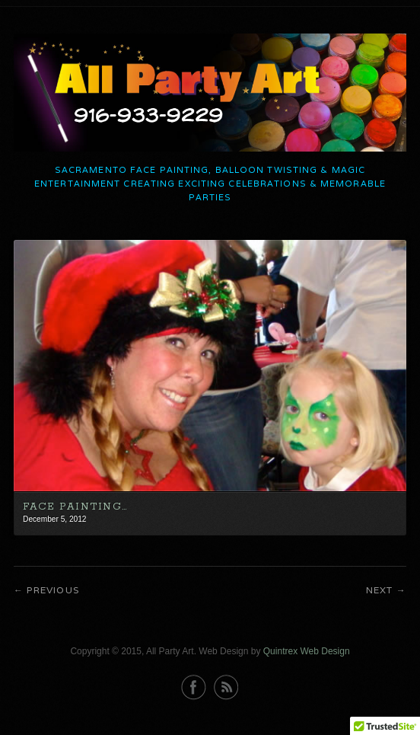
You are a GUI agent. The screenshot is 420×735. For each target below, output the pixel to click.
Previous (53, 590)
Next (379, 590)
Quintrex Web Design (306, 651)
